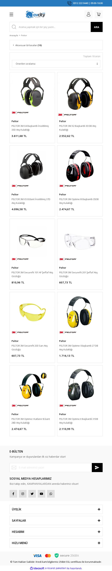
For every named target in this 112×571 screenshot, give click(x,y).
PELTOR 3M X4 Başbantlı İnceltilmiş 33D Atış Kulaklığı (30, 127)
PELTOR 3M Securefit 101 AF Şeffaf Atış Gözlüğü (32, 274)
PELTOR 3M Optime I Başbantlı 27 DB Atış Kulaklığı (78, 347)
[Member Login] (89, 14)
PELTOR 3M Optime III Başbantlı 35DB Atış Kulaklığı (79, 201)
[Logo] (35, 14)
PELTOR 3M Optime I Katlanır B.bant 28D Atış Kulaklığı (31, 420)
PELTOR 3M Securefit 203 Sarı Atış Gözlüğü (30, 347)
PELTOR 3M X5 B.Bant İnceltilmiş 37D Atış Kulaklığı (31, 201)
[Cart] (99, 14)
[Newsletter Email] (56, 467)
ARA (96, 27)
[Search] (56, 27)
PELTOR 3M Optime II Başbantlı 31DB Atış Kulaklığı (78, 420)
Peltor (24, 35)
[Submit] (97, 467)
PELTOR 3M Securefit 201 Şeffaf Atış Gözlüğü (78, 274)
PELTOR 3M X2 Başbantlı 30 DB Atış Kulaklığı (77, 127)
